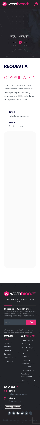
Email (12, 391)
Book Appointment (13, 407)
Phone (12, 398)
